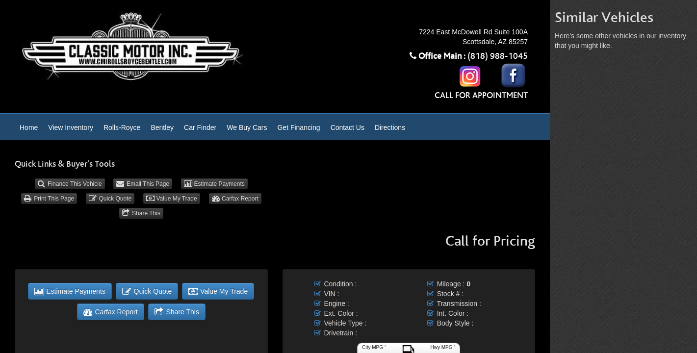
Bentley (162, 127)
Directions (390, 127)
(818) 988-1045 (497, 56)
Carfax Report (235, 198)
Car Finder (200, 127)
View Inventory (70, 127)
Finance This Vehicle (70, 183)
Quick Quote (110, 198)
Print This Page (49, 198)
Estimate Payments (214, 183)
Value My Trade (171, 198)
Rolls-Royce (121, 127)
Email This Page (142, 183)
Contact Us (347, 127)
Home (29, 127)
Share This (141, 213)
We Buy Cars (247, 127)
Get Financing (298, 127)
